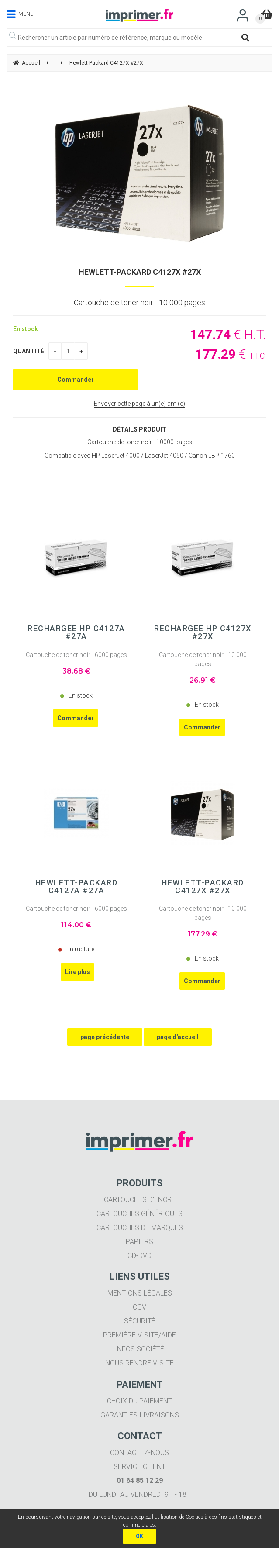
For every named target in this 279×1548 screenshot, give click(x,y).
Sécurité (139, 1321)
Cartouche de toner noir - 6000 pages (76, 654)
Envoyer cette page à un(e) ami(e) (139, 403)
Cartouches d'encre (140, 1200)
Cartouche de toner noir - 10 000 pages (203, 659)
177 (202, 934)
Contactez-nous (139, 1452)
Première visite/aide (139, 1335)
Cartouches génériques (139, 1213)
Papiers (139, 1241)
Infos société (139, 1349)
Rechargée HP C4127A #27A (76, 632)
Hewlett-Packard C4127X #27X (140, 271)
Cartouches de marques (139, 1227)
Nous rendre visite (139, 1363)
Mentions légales (139, 1293)
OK (139, 1536)
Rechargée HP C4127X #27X (202, 632)
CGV (139, 1307)
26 (202, 680)
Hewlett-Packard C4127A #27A (76, 887)
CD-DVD (139, 1255)
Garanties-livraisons (139, 1415)
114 (76, 925)
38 (76, 671)
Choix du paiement (139, 1401)
